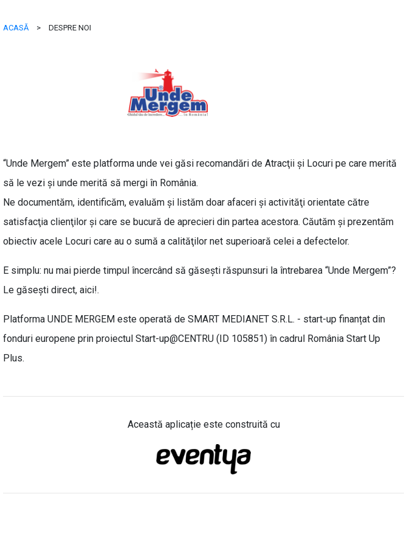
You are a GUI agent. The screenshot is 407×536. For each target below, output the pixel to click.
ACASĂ (16, 27)
